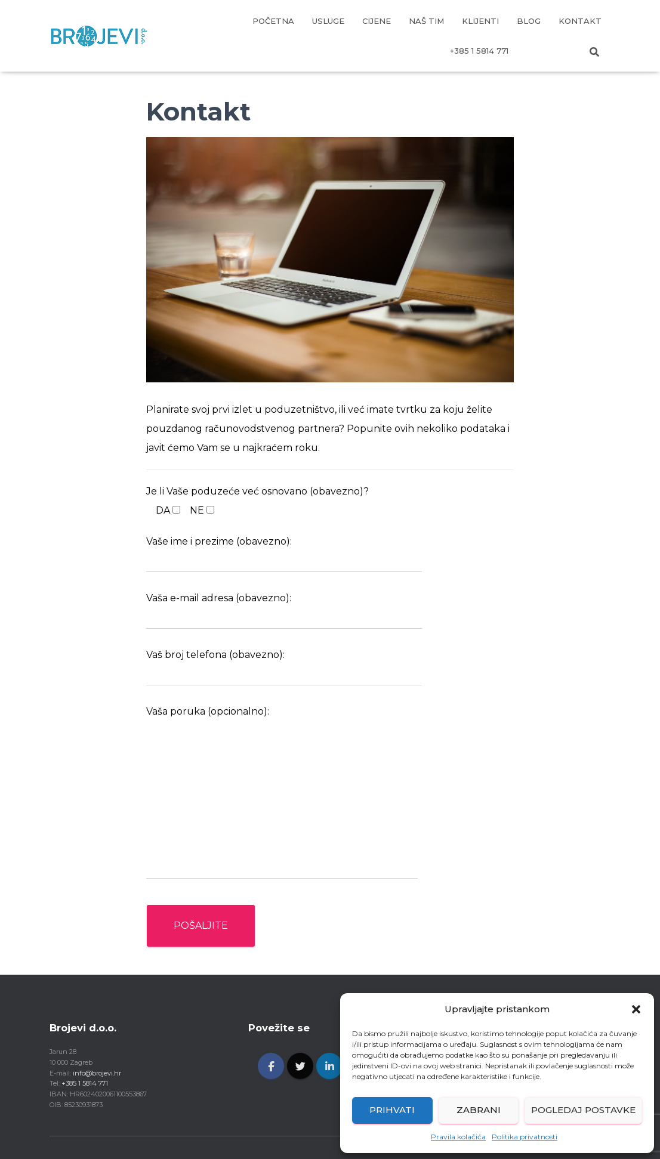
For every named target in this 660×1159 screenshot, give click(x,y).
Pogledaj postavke (583, 1109)
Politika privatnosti (524, 1136)
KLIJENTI (480, 21)
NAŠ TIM (426, 21)
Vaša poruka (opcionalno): (282, 792)
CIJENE (376, 21)
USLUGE (328, 21)
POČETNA (273, 21)
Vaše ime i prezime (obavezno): (284, 554)
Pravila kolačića (458, 1136)
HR (532, 50)
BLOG (529, 21)
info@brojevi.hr (97, 1073)
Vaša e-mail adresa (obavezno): (284, 610)
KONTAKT (580, 21)
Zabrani (479, 1109)
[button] (636, 1009)
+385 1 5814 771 (479, 50)
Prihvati (392, 1109)
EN (563, 50)
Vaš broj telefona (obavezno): (284, 667)
